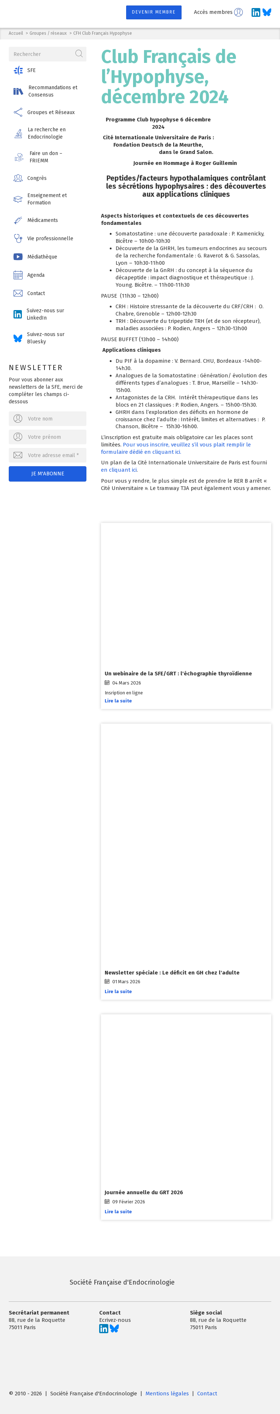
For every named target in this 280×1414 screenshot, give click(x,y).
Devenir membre (154, 12)
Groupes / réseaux (48, 33)
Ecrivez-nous (115, 1320)
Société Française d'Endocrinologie (92, 1282)
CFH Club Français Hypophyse (102, 33)
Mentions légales (167, 1393)
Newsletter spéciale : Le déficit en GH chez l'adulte (172, 972)
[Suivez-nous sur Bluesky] (266, 12)
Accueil (16, 33)
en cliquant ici (119, 470)
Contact (207, 1393)
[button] (47, 70)
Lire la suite (118, 701)
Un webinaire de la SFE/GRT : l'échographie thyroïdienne (178, 674)
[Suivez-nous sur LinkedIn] (256, 12)
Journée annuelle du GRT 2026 (144, 1192)
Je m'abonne (47, 473)
